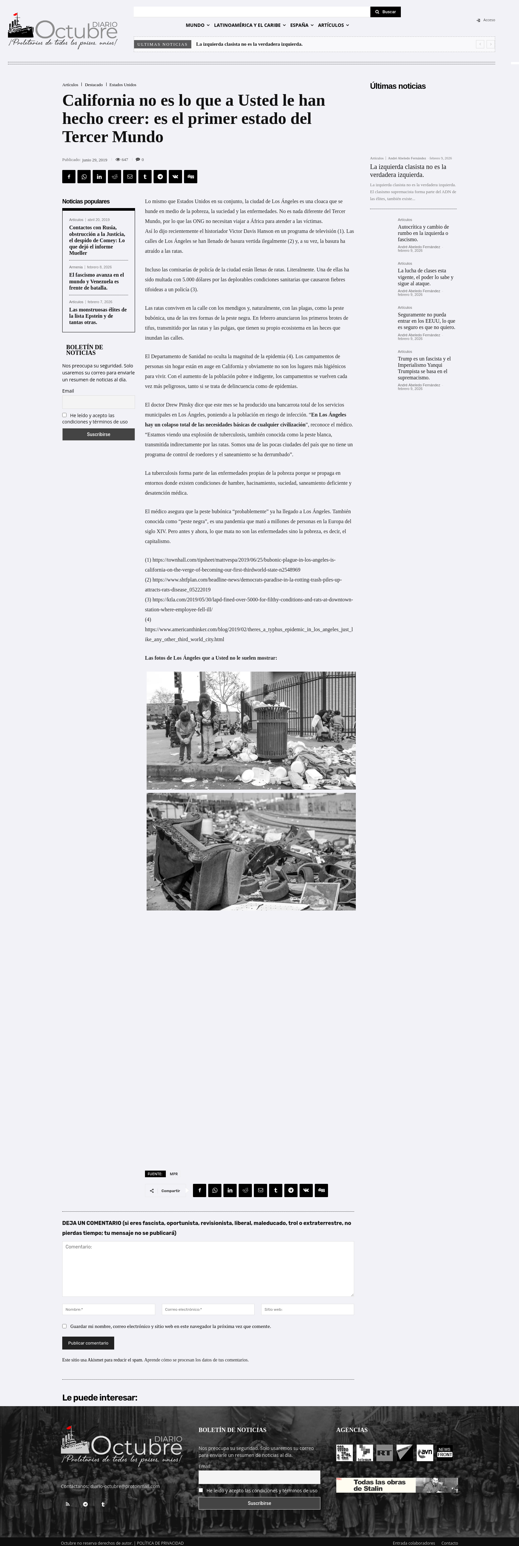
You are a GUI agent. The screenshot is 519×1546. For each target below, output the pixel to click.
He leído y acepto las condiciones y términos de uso (95, 418)
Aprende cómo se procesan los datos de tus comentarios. (196, 1356)
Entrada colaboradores (414, 1540)
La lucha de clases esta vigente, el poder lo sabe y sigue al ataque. (425, 277)
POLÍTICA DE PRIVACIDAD (160, 1540)
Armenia (76, 267)
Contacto (450, 1540)
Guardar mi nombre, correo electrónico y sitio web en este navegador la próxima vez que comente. (171, 1323)
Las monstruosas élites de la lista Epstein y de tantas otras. (98, 316)
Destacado (94, 85)
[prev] (480, 44)
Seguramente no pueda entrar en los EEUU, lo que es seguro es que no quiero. (426, 321)
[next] (491, 44)
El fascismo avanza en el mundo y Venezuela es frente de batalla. (96, 281)
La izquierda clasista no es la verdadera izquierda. (249, 44)
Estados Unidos (123, 85)
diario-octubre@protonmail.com (125, 1483)
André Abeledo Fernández (407, 158)
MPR (174, 1170)
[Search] (385, 12)
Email (68, 391)
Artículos (70, 85)
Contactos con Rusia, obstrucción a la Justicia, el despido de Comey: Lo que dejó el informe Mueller (97, 240)
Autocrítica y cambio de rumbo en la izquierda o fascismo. (423, 233)
